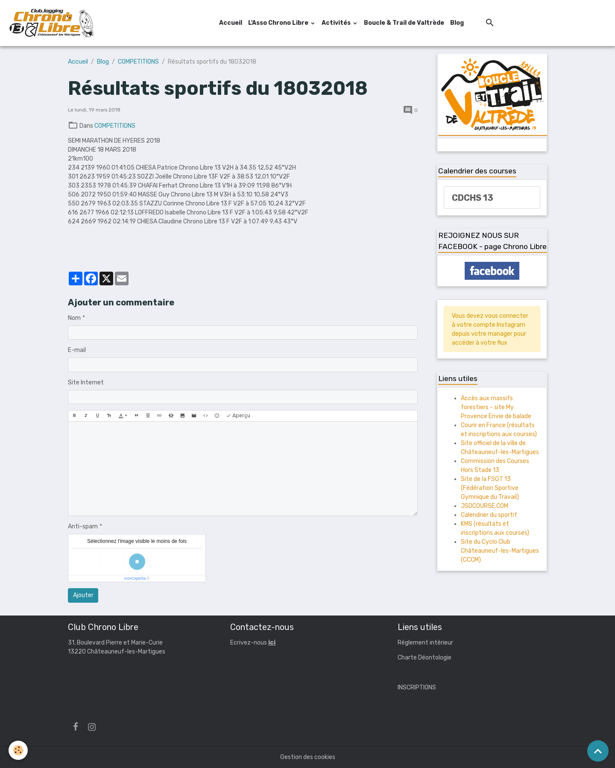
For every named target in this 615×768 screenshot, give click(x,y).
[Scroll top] (598, 751)
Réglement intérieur (425, 642)
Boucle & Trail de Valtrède (404, 22)
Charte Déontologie (424, 657)
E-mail (77, 350)
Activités (337, 22)
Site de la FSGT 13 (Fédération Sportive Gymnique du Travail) (490, 488)
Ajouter (83, 595)
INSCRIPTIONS (417, 687)
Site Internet (86, 382)
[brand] (52, 23)
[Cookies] (18, 750)
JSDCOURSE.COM (484, 506)
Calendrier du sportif (489, 515)
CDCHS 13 (472, 198)
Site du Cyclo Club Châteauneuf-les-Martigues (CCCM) (500, 550)
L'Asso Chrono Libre (279, 22)
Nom (74, 318)
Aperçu (238, 416)
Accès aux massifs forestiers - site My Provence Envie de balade (496, 407)
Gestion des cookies (307, 757)
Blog (457, 22)
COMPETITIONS (138, 61)
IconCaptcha (135, 578)
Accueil (230, 22)
